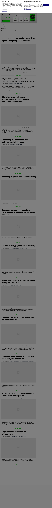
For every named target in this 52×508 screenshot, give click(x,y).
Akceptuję (46, 4)
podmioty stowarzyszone (18, 2)
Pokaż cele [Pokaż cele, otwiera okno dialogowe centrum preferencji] (46, 7)
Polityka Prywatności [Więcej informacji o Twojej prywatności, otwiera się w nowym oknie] (4, 11)
